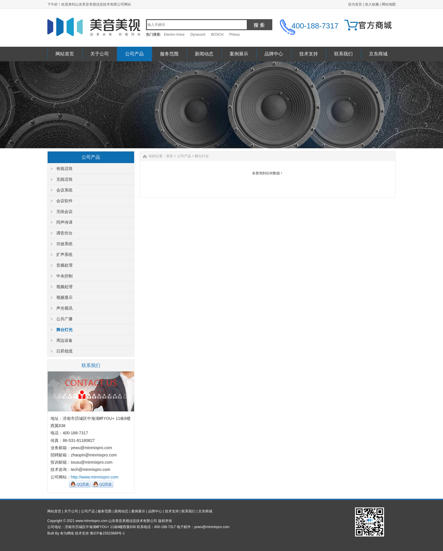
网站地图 (389, 4)
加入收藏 (372, 4)
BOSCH (217, 34)
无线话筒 (64, 179)
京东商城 (378, 53)
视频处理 (64, 286)
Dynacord (197, 34)
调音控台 (64, 233)
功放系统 (64, 243)
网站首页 (64, 53)
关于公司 (99, 53)
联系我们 (343, 53)
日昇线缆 (64, 351)
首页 (169, 156)
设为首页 (355, 4)
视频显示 (64, 297)
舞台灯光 (64, 329)
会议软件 (64, 200)
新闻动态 (204, 53)
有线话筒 (64, 168)
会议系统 (64, 190)
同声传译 (64, 222)
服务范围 (169, 53)
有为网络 (67, 533)
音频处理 (64, 265)
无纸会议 (64, 211)
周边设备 (64, 340)
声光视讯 (64, 308)
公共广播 (64, 319)
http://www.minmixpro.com (94, 477)
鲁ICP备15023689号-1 (107, 533)
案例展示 (239, 53)
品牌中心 (273, 53)
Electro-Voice (174, 34)
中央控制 (64, 276)
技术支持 (308, 53)
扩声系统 (64, 254)
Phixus (234, 34)
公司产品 (134, 53)
